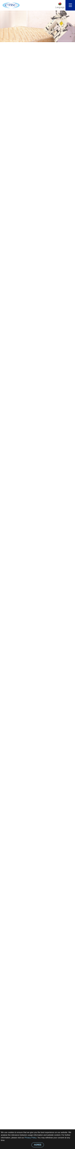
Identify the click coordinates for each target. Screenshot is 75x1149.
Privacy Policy (30, 1138)
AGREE (37, 1145)
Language (60, 7)
